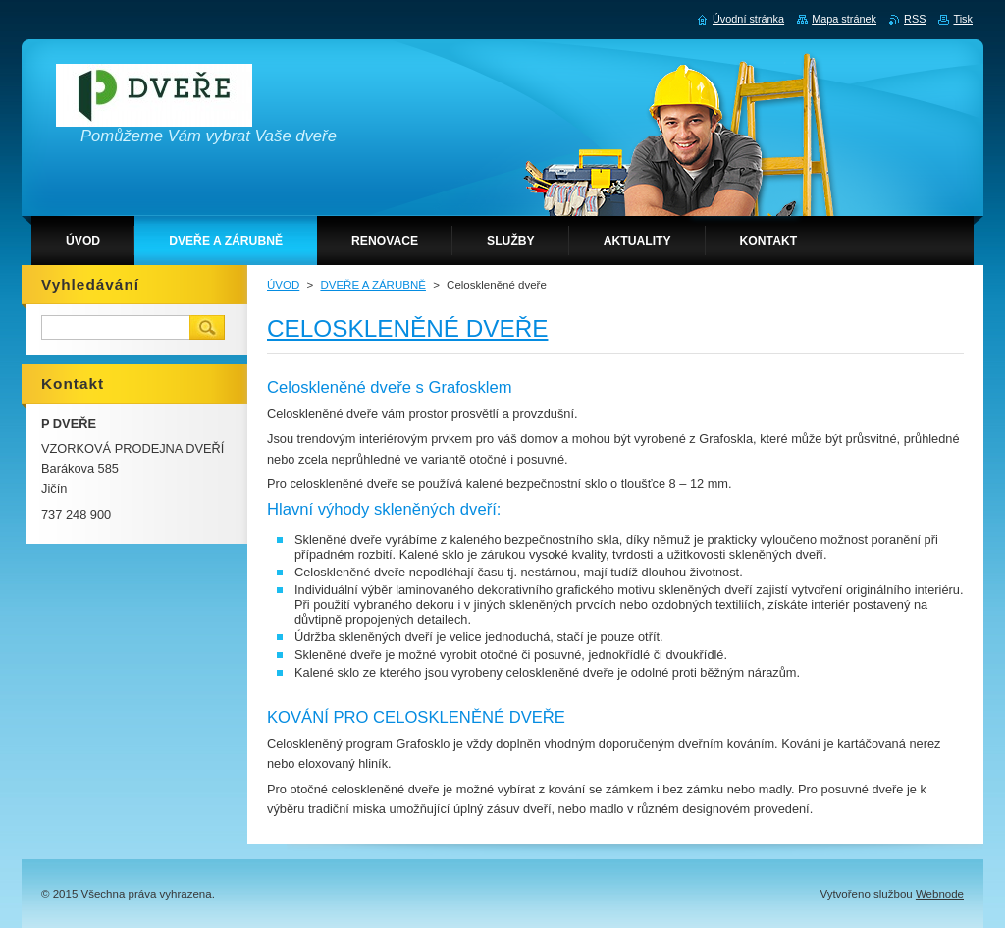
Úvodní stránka (748, 19)
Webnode (940, 894)
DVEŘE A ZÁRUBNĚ (373, 285)
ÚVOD (283, 285)
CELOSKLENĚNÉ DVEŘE (407, 328)
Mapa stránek (844, 19)
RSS (915, 19)
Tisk (963, 19)
